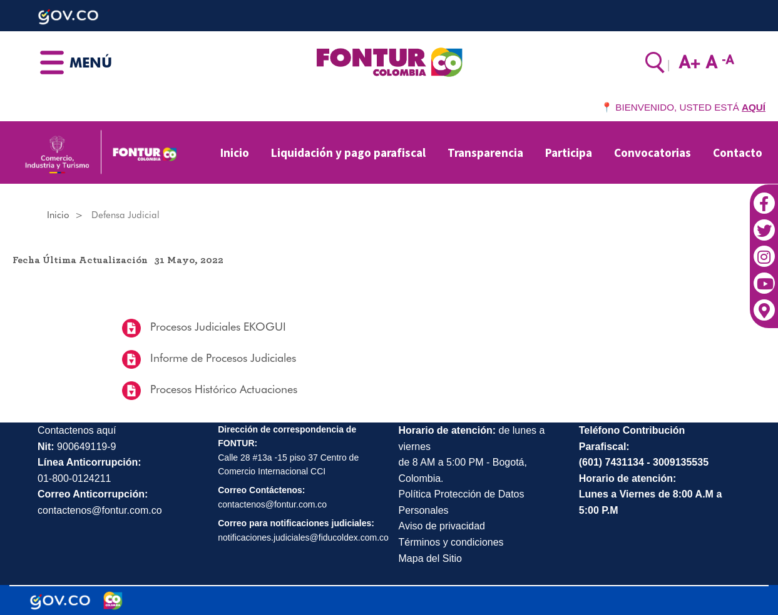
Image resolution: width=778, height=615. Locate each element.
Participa (568, 152)
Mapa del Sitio (430, 558)
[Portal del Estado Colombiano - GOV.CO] (60, 600)
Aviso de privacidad (442, 526)
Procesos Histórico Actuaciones (222, 389)
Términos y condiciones (451, 542)
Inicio (234, 152)
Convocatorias (652, 152)
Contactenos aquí (77, 430)
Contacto (737, 152)
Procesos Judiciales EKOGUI (216, 326)
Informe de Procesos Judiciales (221, 357)
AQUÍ (753, 107)
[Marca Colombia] (113, 600)
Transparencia (485, 152)
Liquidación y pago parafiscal (348, 152)
